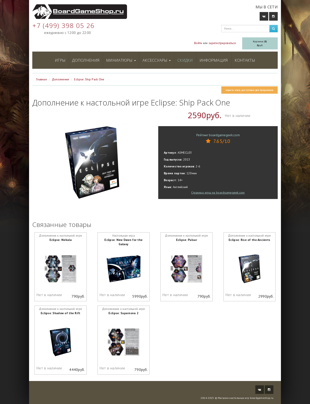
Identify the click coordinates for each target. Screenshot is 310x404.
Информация (214, 60)
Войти (198, 43)
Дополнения (85, 60)
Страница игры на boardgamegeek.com (218, 192)
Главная (41, 79)
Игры (60, 60)
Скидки (185, 60)
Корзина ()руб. (260, 43)
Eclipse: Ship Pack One (89, 79)
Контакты (245, 60)
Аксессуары (157, 60)
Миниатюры (121, 60)
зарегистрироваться (222, 43)
